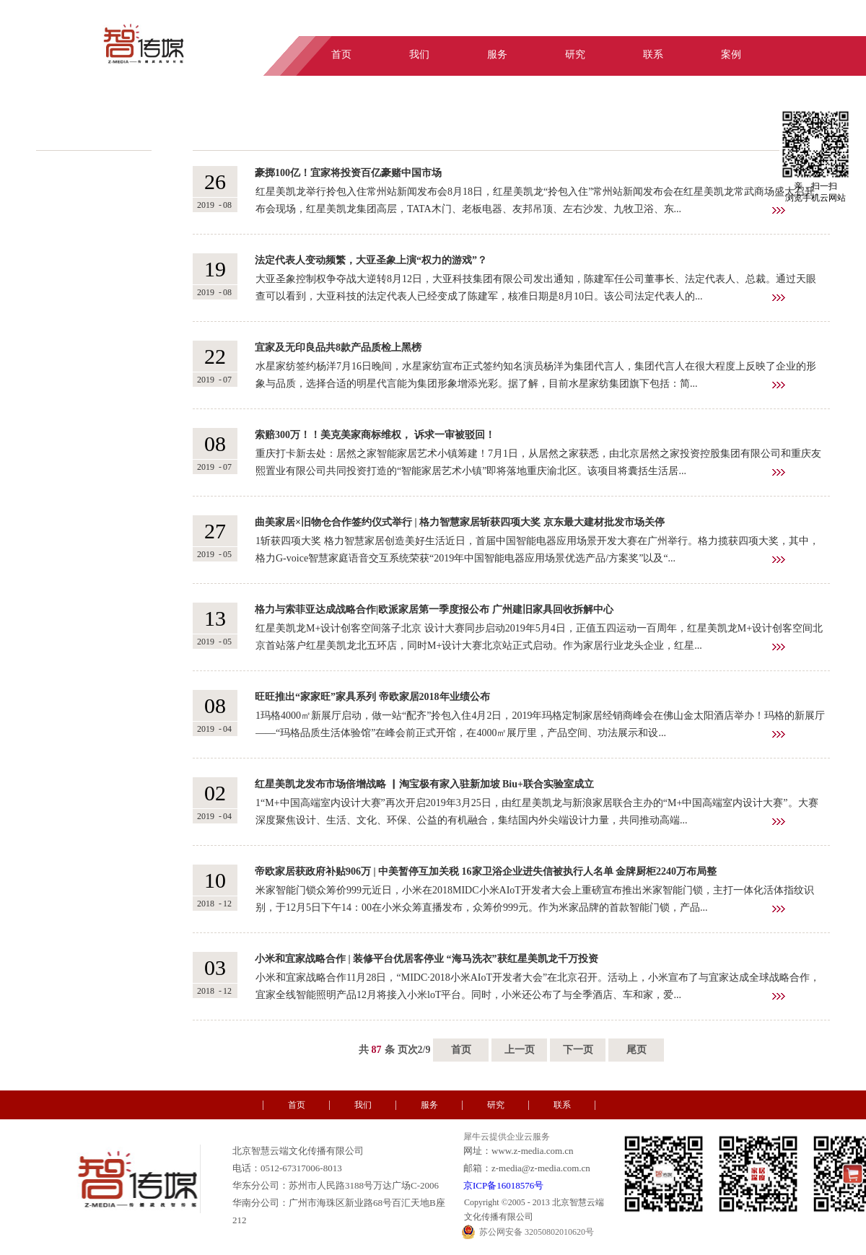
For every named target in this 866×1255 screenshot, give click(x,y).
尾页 (636, 1049)
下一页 (578, 1049)
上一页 (519, 1049)
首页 (461, 1049)
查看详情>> (778, 210)
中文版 (774, 24)
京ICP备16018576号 (503, 1185)
